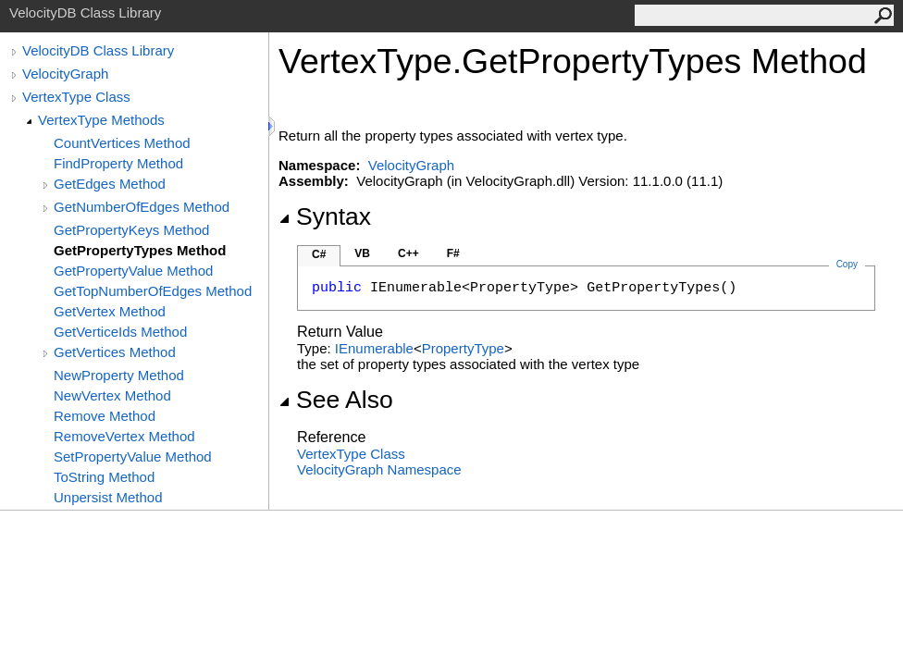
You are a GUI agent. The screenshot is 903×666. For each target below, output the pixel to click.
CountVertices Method (122, 143)
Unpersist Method (108, 497)
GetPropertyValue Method (133, 270)
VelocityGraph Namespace (379, 469)
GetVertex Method (110, 311)
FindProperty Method (118, 163)
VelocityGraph (65, 73)
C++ (408, 253)
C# (319, 254)
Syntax (324, 216)
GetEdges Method (110, 183)
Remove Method (104, 416)
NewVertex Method (112, 395)
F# (453, 253)
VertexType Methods (101, 120)
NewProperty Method (119, 375)
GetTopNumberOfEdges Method (153, 291)
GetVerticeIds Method (120, 331)
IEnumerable (374, 348)
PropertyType (463, 348)
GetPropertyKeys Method (131, 230)
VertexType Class (76, 97)
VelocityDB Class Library (98, 50)
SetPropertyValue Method (133, 456)
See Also (335, 399)
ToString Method (104, 477)
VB (362, 253)
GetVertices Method (115, 352)
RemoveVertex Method (124, 436)
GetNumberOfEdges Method (141, 207)
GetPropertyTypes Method (140, 250)
